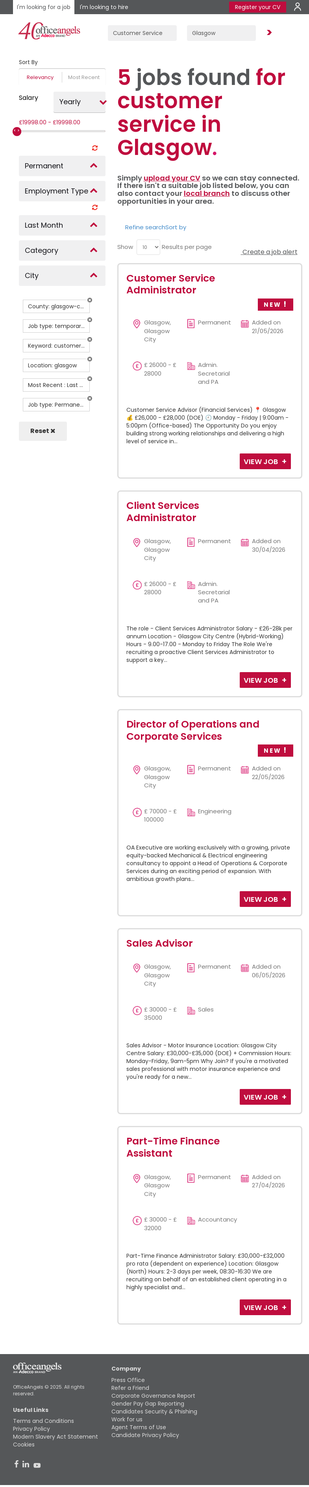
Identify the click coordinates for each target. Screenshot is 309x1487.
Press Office (128, 1380)
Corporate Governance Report (153, 1396)
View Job (261, 461)
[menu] (148, 247)
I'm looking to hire (104, 7)
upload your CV (172, 178)
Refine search (145, 227)
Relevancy (40, 77)
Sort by (175, 227)
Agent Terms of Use (138, 1427)
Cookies (24, 1444)
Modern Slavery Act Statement (55, 1437)
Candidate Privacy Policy (145, 1435)
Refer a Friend (130, 1388)
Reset (43, 430)
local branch (207, 193)
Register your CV (257, 7)
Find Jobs (268, 33)
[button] (90, 300)
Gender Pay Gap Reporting (147, 1404)
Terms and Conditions (43, 1421)
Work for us (126, 1419)
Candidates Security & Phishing (154, 1411)
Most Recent (84, 77)
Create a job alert (269, 251)
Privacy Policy (31, 1429)
